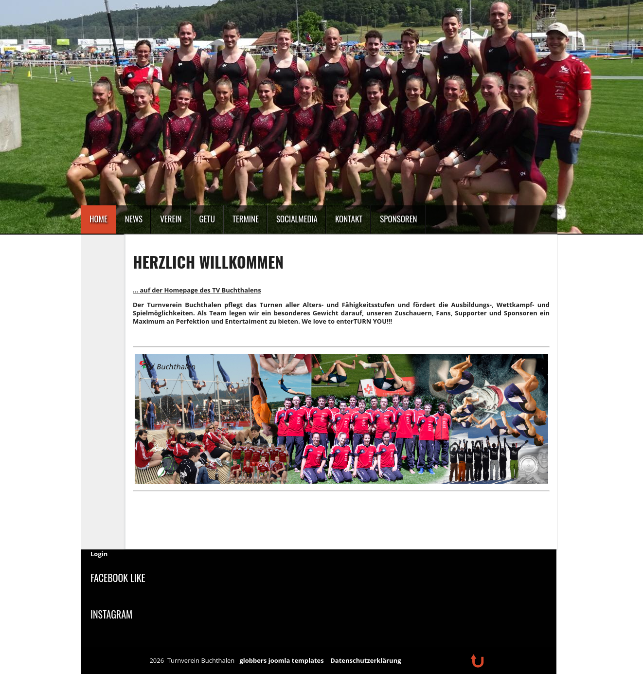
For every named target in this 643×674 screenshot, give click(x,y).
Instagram (111, 614)
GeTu (207, 219)
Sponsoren (398, 219)
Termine (245, 219)
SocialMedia (297, 219)
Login (98, 553)
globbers (253, 660)
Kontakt (348, 219)
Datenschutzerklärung (365, 660)
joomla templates (296, 660)
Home (98, 219)
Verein (170, 219)
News (134, 219)
